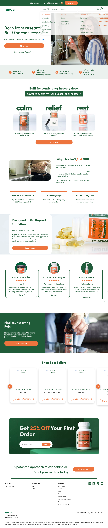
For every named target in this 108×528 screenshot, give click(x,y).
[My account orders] (98, 10)
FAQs (59, 491)
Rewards (63, 9)
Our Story (61, 489)
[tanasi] (10, 9)
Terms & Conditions (63, 504)
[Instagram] (94, 483)
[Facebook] (89, 483)
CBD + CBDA (61, 486)
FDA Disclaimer (9, 486)
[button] (45, 9)
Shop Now (71, 3)
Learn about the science (24, 52)
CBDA (33, 489)
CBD (33, 486)
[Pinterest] (98, 483)
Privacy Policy (62, 502)
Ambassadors (62, 496)
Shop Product (83, 469)
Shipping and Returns (64, 499)
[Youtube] (102, 483)
